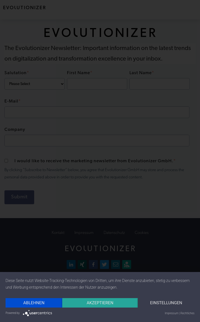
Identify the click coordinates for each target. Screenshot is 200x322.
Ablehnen (33, 302)
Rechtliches (187, 313)
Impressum (172, 313)
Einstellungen (166, 302)
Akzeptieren (100, 302)
